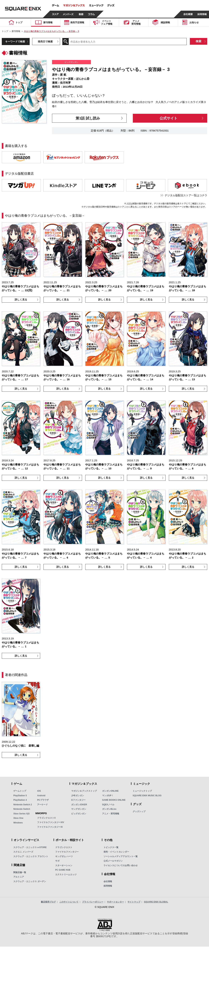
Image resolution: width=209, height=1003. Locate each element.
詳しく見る (21, 299)
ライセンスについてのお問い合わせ (121, 865)
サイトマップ (133, 902)
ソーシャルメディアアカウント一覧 (121, 856)
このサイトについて (68, 902)
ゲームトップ (19, 791)
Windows (18, 822)
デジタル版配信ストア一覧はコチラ (186, 195)
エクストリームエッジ (66, 874)
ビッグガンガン (78, 813)
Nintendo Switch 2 (22, 804)
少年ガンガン (77, 795)
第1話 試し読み (88, 118)
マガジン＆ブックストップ (84, 791)
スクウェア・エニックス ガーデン (29, 881)
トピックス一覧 (111, 847)
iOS (39, 791)
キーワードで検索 (15, 41)
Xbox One (18, 818)
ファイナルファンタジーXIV (50, 822)
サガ (57, 861)
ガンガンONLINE (110, 791)
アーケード (42, 804)
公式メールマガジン (113, 861)
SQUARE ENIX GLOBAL (156, 902)
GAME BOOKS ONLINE (114, 800)
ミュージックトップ (142, 791)
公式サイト (168, 118)
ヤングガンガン (78, 809)
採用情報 (108, 886)
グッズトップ (139, 811)
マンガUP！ (108, 795)
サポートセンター (115, 902)
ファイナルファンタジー (67, 852)
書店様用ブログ (48, 902)
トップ (5, 31)
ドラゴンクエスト (63, 847)
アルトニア (18, 877)
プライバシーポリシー (92, 902)
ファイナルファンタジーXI (50, 827)
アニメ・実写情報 (110, 813)
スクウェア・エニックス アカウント (30, 856)
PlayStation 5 (20, 795)
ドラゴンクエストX (46, 818)
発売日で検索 (45, 41)
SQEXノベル (108, 804)
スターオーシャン (63, 865)
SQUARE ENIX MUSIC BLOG (147, 795)
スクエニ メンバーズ (23, 852)
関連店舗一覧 (19, 872)
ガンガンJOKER (79, 804)
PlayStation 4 (20, 800)
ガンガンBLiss (109, 809)
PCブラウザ (43, 800)
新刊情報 (16, 31)
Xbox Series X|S (21, 813)
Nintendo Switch (21, 809)
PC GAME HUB (62, 870)
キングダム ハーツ (64, 856)
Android (41, 795)
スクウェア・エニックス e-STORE (30, 847)
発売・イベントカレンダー (116, 852)
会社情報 (108, 881)
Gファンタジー (78, 800)
